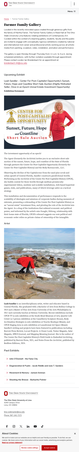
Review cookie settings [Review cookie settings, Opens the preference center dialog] (29, 449)
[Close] (75, 435)
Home (6, 19)
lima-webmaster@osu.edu (14, 412)
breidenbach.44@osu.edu (15, 63)
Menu (70, 11)
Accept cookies (49, 449)
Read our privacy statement (12, 444)
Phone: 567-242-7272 (13, 415)
